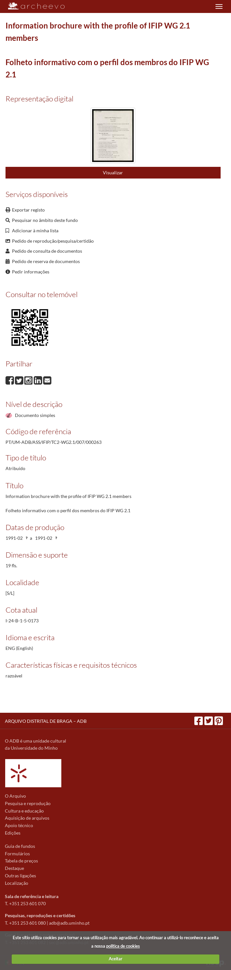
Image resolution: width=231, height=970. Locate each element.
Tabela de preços (21, 860)
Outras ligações (20, 875)
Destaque (14, 868)
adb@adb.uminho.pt (69, 923)
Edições (12, 833)
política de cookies (123, 946)
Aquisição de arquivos (27, 818)
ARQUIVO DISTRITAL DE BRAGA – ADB (46, 721)
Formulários (17, 853)
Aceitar (115, 958)
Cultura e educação (24, 811)
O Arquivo (15, 796)
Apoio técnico (19, 825)
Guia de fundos (20, 846)
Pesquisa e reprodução (28, 803)
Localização (16, 883)
